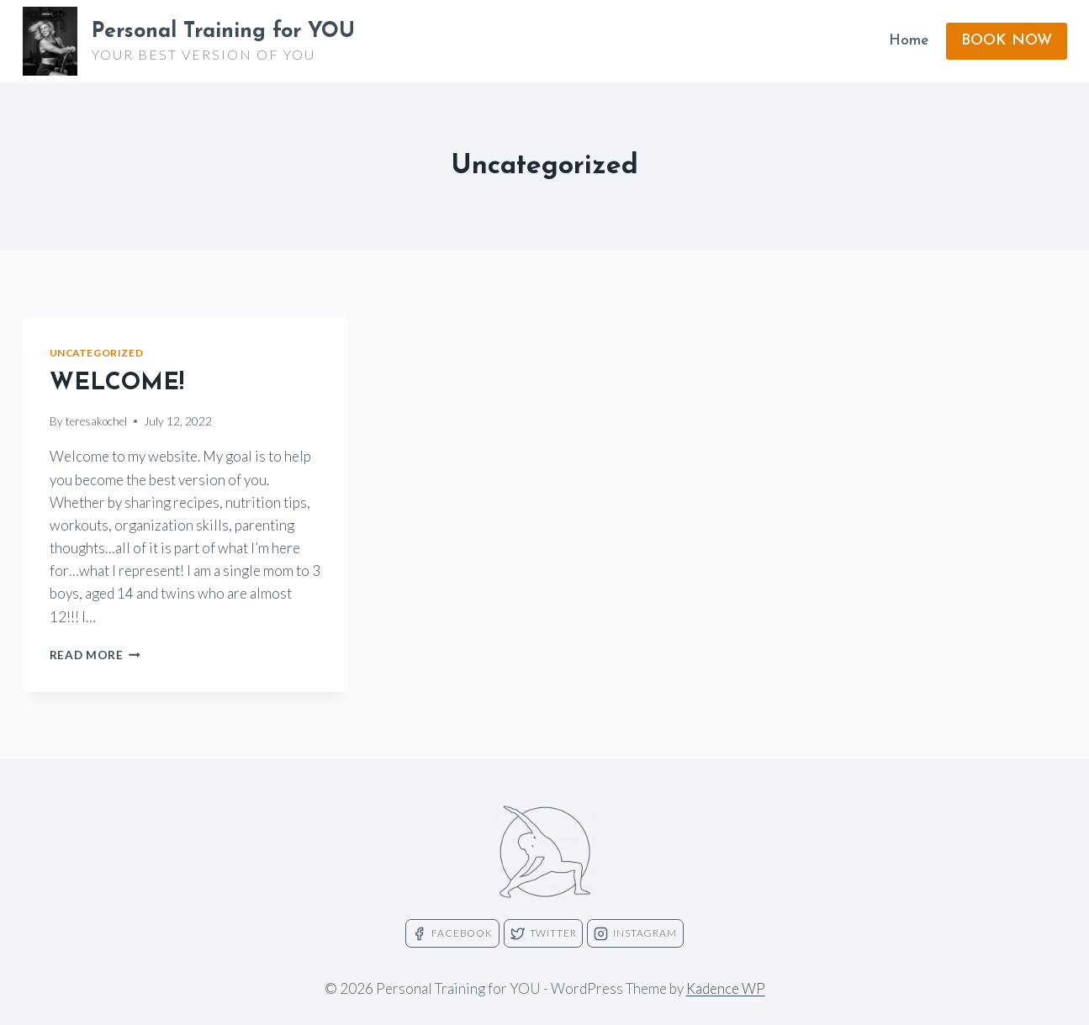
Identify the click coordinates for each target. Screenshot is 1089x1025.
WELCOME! (117, 383)
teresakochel (96, 421)
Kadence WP (725, 988)
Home (908, 41)
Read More (95, 655)
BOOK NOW (1006, 41)
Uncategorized (97, 352)
